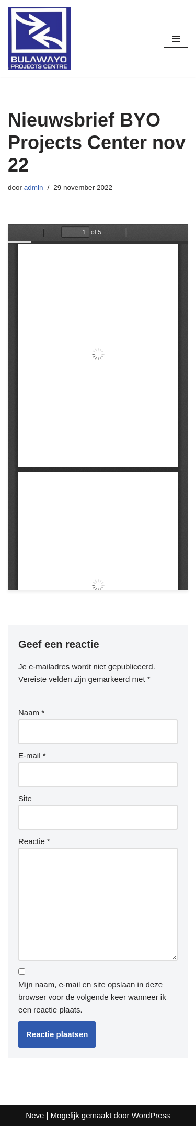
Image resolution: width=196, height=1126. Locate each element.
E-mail (32, 755)
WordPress (151, 1115)
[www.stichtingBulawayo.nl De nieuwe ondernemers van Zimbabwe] (39, 38)
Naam (31, 712)
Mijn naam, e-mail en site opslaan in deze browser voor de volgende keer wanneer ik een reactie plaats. (92, 997)
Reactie (34, 841)
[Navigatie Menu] (176, 39)
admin (33, 187)
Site (25, 798)
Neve (35, 1115)
